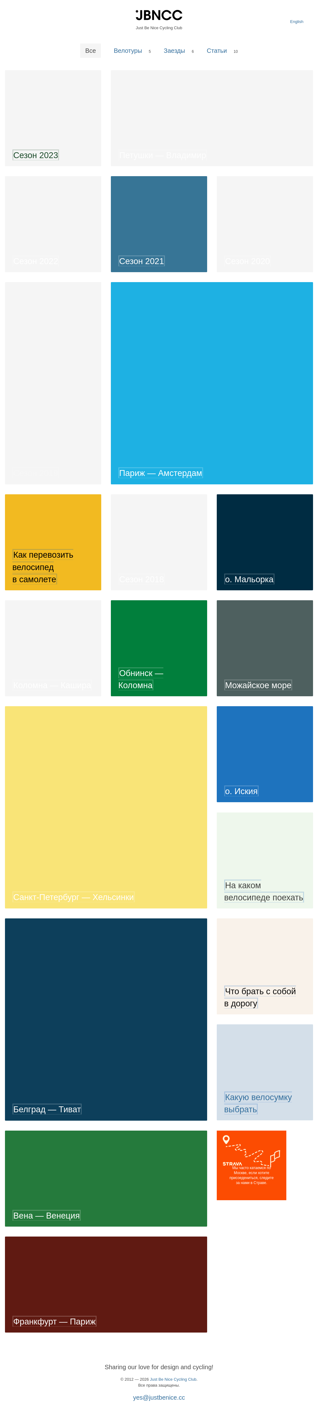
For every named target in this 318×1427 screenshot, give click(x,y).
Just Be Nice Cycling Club (173, 1379)
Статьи (217, 50)
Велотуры (128, 50)
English (296, 21)
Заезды (174, 50)
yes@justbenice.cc (159, 1397)
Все (90, 50)
